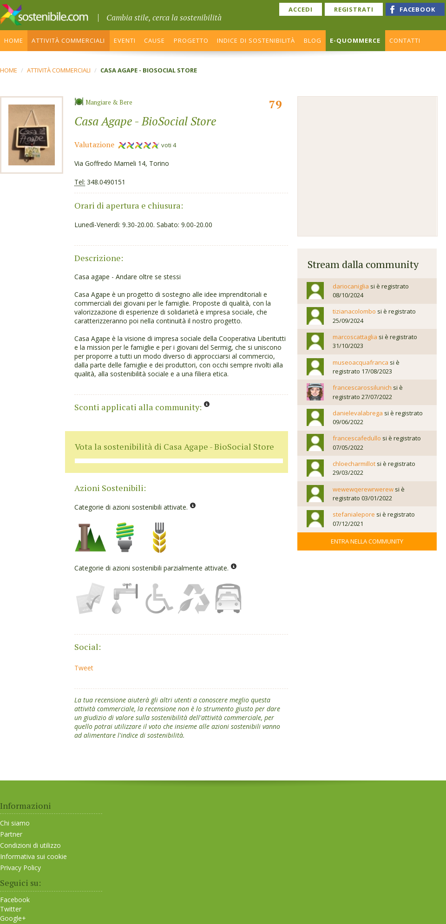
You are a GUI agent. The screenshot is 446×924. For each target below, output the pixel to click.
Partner (11, 834)
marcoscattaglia (355, 337)
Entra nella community (367, 541)
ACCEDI (300, 9)
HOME (13, 40)
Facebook (15, 900)
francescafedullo (357, 438)
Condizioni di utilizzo (30, 845)
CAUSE (154, 40)
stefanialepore (354, 514)
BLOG (312, 40)
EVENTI (125, 40)
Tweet (83, 667)
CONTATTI (404, 40)
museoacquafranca (360, 362)
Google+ (13, 918)
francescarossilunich (362, 387)
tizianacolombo (354, 311)
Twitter (10, 909)
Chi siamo (15, 823)
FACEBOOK (417, 9)
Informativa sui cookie (33, 856)
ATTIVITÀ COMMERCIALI (68, 40)
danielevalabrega (358, 413)
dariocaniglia (351, 286)
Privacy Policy (20, 867)
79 (275, 104)
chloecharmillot (354, 463)
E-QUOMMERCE (355, 40)
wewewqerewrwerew (363, 489)
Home (8, 70)
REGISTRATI (354, 9)
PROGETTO (191, 40)
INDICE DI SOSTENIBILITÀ (256, 40)
